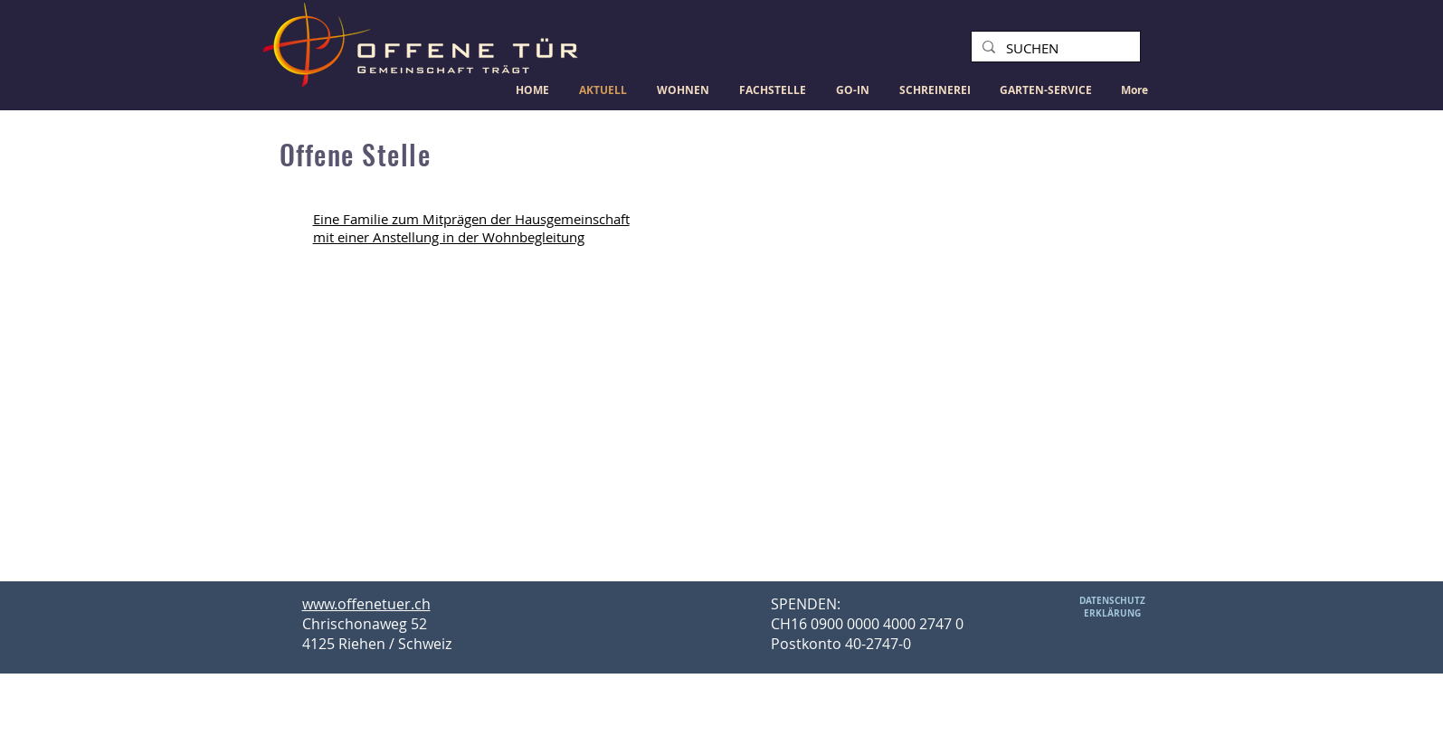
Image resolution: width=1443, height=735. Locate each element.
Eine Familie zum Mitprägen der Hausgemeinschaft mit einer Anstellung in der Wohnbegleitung (471, 228)
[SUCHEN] (1054, 48)
